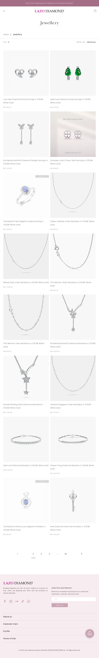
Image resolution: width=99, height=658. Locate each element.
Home (6, 35)
